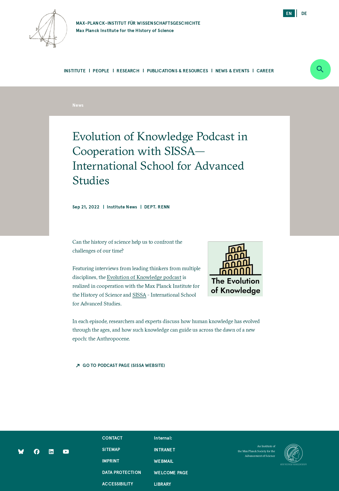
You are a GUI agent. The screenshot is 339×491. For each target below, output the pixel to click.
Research (128, 70)
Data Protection (121, 472)
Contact (112, 438)
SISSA (139, 294)
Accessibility (117, 483)
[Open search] (320, 69)
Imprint (110, 460)
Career (265, 70)
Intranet (164, 449)
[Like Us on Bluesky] (21, 451)
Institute (75, 70)
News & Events (232, 70)
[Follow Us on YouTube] (66, 451)
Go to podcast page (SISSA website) (124, 365)
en (289, 13)
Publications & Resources (177, 70)
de (304, 13)
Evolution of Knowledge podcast (144, 277)
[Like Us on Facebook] (37, 451)
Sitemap (111, 449)
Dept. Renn (157, 206)
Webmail (163, 461)
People (101, 70)
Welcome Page (171, 472)
